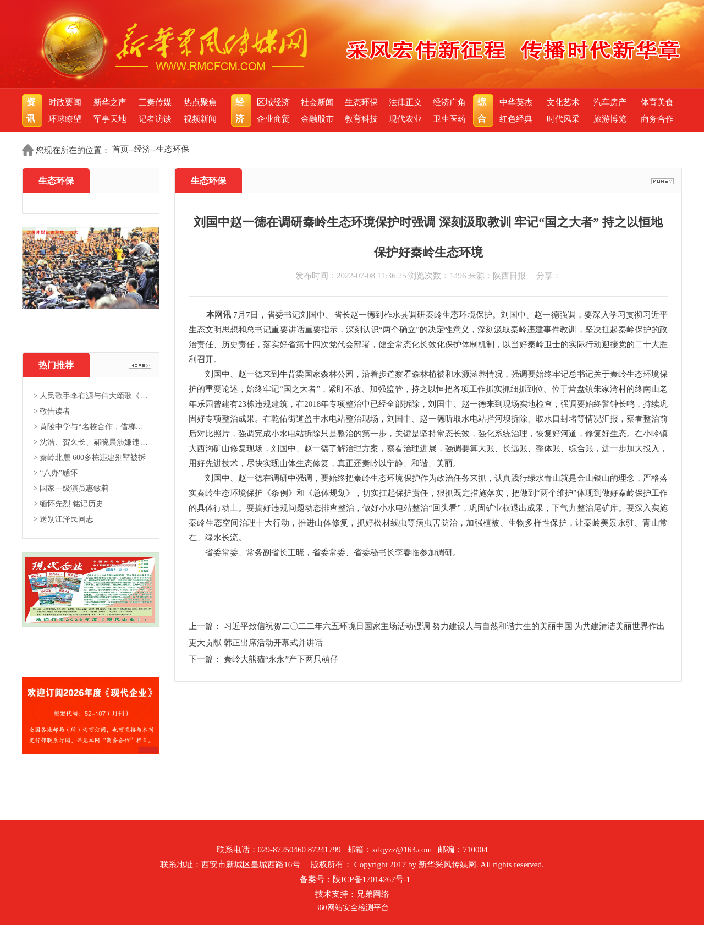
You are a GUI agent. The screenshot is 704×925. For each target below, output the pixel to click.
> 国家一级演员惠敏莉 (71, 488)
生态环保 (361, 102)
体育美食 (657, 102)
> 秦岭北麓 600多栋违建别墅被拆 (90, 457)
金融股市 (317, 118)
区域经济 (273, 102)
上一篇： (206, 626)
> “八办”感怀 (56, 473)
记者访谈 (155, 118)
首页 (120, 149)
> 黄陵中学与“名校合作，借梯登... (91, 427)
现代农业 (405, 118)
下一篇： (206, 659)
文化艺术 (563, 102)
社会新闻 (317, 102)
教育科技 (361, 118)
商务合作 (657, 118)
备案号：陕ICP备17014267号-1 (355, 879)
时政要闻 (64, 102)
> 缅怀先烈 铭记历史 (68, 504)
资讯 (32, 110)
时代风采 (563, 118)
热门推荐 (56, 365)
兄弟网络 (372, 894)
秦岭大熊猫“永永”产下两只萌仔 (281, 659)
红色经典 (515, 118)
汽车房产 (609, 102)
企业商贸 (273, 118)
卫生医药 (449, 118)
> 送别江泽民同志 (64, 519)
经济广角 (449, 102)
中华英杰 (515, 102)
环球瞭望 (64, 118)
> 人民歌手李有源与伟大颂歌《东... (91, 396)
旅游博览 (609, 118)
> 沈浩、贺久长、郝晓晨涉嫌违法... (91, 442)
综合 (483, 110)
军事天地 (110, 118)
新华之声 (110, 102)
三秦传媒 (155, 102)
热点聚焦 (200, 102)
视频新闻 (200, 118)
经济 (241, 110)
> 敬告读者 (52, 411)
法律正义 (405, 102)
